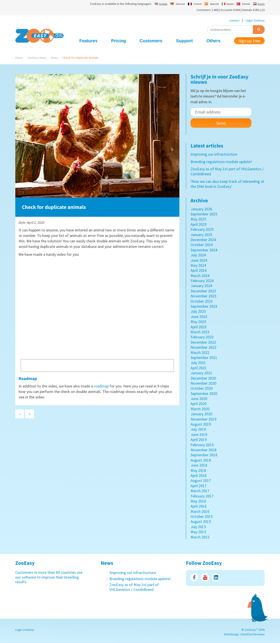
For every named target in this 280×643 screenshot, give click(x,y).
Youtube (205, 577)
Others (213, 40)
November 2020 (203, 383)
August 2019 (201, 424)
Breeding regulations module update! (221, 161)
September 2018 (204, 454)
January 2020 (201, 413)
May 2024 (198, 265)
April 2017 (198, 485)
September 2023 (204, 306)
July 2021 (198, 362)
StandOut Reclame (252, 634)
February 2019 (202, 444)
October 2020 (202, 388)
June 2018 (199, 465)
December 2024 (203, 239)
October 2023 (202, 301)
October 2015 (202, 516)
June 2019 (199, 434)
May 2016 (198, 501)
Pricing (118, 40)
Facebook (194, 577)
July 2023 (198, 311)
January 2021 (201, 372)
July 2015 (198, 526)
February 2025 (202, 229)
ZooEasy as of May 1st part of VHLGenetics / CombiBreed (134, 587)
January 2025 (201, 234)
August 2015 (201, 521)
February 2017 (202, 496)
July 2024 (198, 255)
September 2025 (204, 214)
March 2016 (200, 511)
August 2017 (201, 480)
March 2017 (200, 490)
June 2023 (199, 316)
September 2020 (204, 393)
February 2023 (202, 336)
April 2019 (198, 439)
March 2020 (200, 408)
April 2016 (198, 506)
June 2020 (199, 398)
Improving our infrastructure (214, 154)
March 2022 (200, 352)
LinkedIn (216, 577)
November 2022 (203, 347)
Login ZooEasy (255, 20)
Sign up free (249, 40)
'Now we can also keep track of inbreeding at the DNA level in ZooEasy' (227, 184)
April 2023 (198, 326)
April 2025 (198, 224)
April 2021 (198, 367)
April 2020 (198, 403)
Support (184, 40)
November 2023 (203, 295)
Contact (234, 20)
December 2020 (203, 378)
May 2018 (198, 470)
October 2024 (202, 244)
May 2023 (198, 321)
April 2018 (198, 475)
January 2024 (201, 285)
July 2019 (198, 429)
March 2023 (200, 331)
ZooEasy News (37, 58)
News (54, 58)
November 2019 (203, 419)
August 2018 (201, 460)
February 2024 (202, 280)
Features (88, 40)
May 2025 (198, 219)
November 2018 (203, 449)
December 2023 (203, 290)
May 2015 (198, 531)
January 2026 (201, 208)
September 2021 (204, 357)
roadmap (101, 386)
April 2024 (198, 270)
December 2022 (203, 342)
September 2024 (204, 249)
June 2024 (199, 260)
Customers (151, 40)
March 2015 (200, 537)
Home (19, 58)
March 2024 (200, 275)
